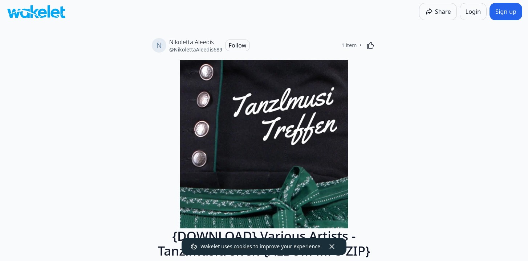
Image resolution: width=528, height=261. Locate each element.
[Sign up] (506, 11)
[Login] (473, 11)
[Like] (370, 45)
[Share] (438, 11)
